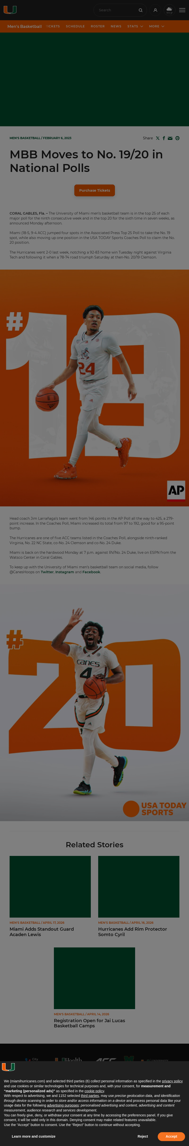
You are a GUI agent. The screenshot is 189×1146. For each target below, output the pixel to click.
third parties (90, 1096)
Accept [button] (171, 1136)
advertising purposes (63, 1105)
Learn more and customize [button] (33, 1136)
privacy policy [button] (172, 1081)
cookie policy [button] (94, 1091)
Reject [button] (143, 1136)
